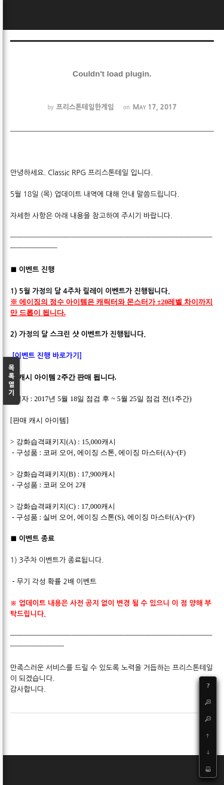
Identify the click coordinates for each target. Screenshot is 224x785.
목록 (11, 381)
